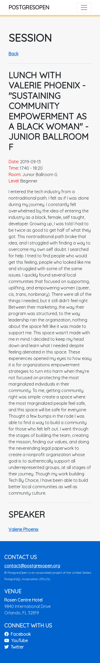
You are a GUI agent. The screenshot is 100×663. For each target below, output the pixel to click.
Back (13, 53)
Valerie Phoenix (23, 529)
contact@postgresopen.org (32, 565)
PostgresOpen (29, 7)
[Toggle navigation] (84, 7)
